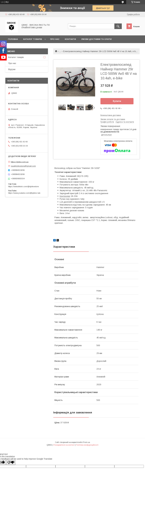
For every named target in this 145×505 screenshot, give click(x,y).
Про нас (54, 39)
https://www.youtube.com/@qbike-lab (24, 193)
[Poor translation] (11, 462)
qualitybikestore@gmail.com (23, 166)
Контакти (70, 39)
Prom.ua (86, 442)
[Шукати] (118, 26)
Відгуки (11, 69)
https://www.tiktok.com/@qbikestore (23, 186)
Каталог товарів (32, 39)
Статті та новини (18, 47)
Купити (117, 101)
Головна (13, 39)
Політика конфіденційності (87, 445)
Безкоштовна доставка (110, 115)
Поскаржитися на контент (64, 445)
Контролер (65, 196)
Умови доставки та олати (96, 39)
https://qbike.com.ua (19, 162)
